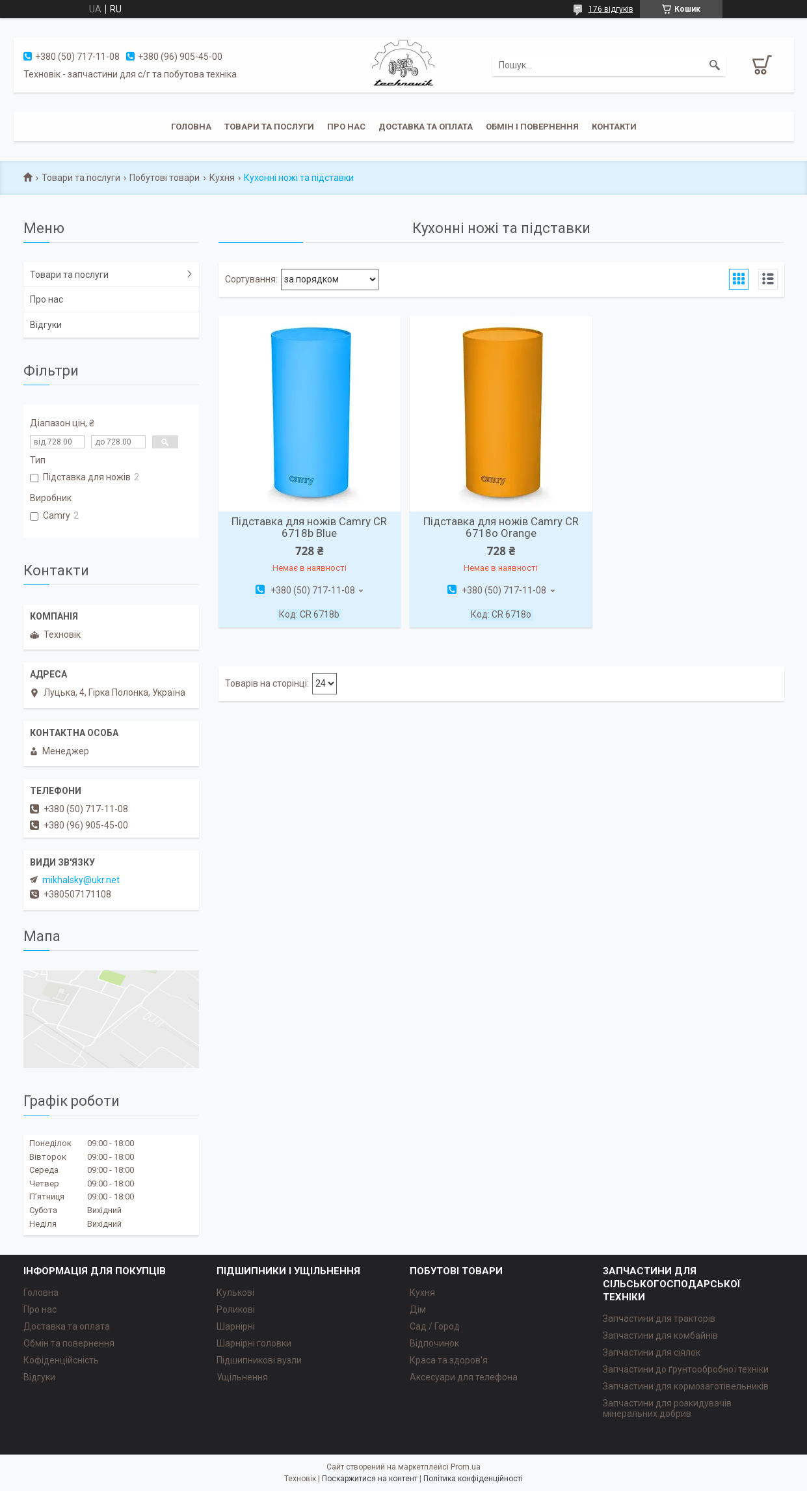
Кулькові (235, 1292)
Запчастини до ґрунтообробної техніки (686, 1369)
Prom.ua (466, 1466)
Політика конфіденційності (473, 1478)
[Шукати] (714, 65)
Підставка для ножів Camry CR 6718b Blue (309, 527)
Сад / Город (435, 1326)
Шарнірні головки (254, 1343)
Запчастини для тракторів (659, 1318)
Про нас (346, 126)
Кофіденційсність (61, 1360)
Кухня (222, 177)
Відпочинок (434, 1343)
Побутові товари (164, 177)
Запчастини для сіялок (651, 1352)
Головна (191, 126)
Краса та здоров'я (449, 1360)
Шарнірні (236, 1326)
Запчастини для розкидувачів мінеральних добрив (667, 1408)
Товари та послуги (269, 126)
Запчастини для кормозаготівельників (686, 1386)
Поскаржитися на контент (369, 1478)
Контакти (614, 126)
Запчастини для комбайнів (660, 1335)
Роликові (236, 1309)
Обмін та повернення (68, 1343)
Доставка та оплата (425, 126)
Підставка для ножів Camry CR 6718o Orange (501, 527)
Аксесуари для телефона (464, 1377)
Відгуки (46, 325)
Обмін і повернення (532, 126)
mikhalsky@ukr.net (81, 880)
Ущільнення (242, 1377)
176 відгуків (611, 9)
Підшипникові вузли (259, 1360)
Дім (418, 1309)
